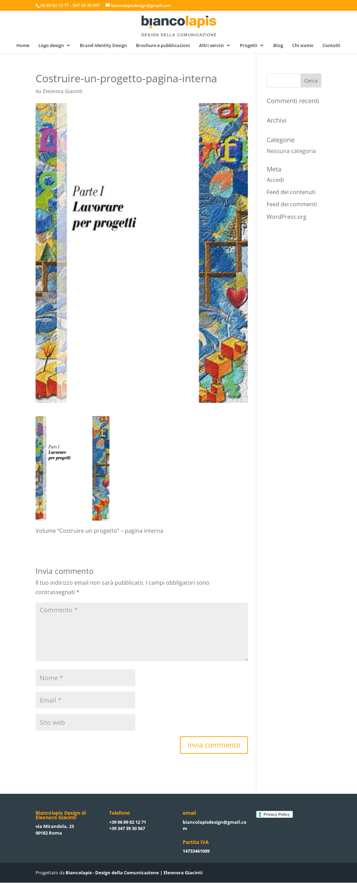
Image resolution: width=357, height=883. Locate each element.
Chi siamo (302, 45)
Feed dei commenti (292, 204)
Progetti (248, 45)
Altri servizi (211, 45)
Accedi (275, 180)
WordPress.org (286, 217)
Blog (278, 45)
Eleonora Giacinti (63, 91)
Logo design (51, 45)
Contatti (331, 45)
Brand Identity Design (103, 45)
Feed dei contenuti (291, 192)
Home (22, 45)
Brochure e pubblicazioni (163, 45)
